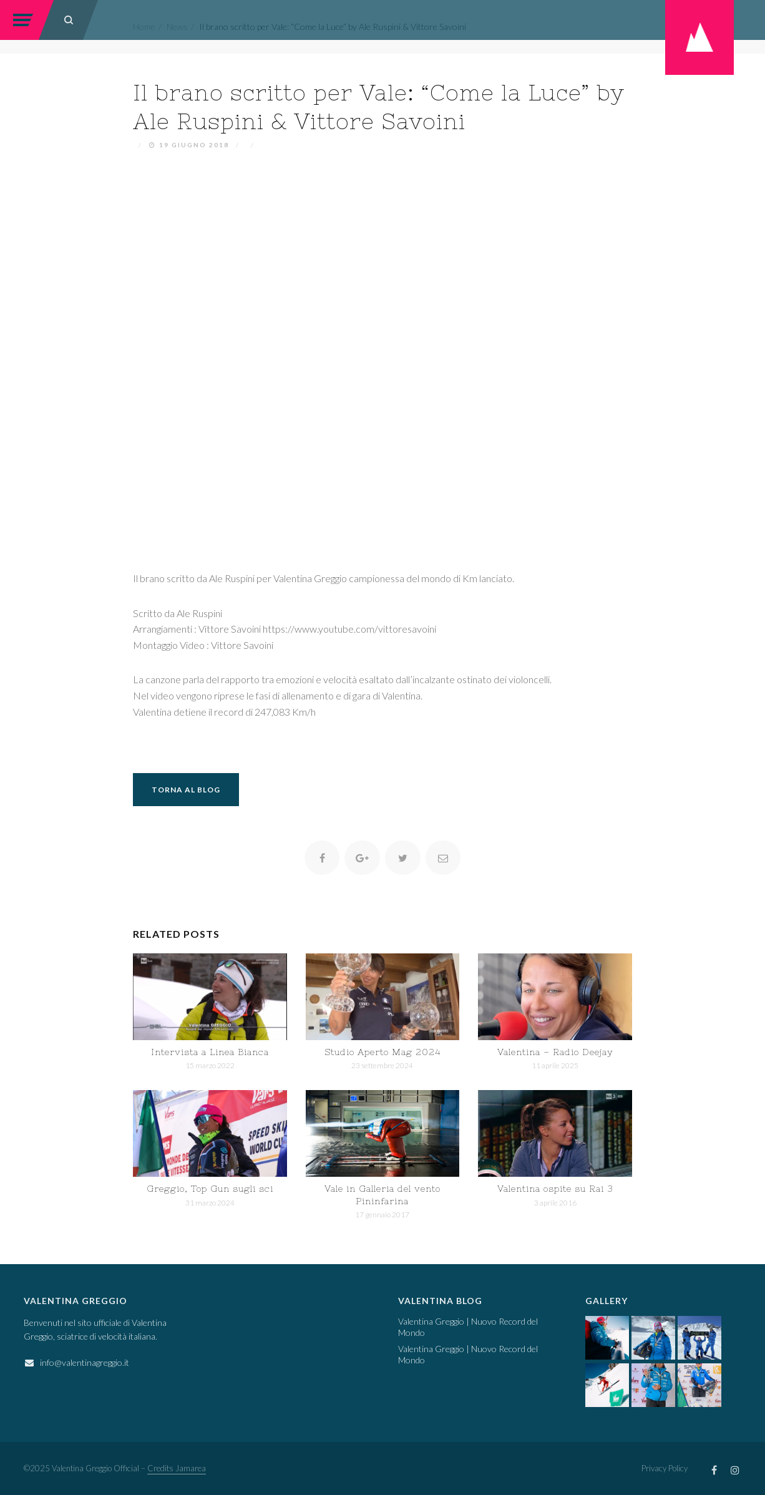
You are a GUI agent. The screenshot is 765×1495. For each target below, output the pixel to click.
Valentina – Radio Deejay (555, 1052)
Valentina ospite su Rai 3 (555, 1189)
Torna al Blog (186, 789)
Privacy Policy (664, 1468)
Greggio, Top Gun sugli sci (210, 1189)
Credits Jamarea (176, 1468)
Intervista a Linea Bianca (210, 1052)
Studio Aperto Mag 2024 (382, 1052)
